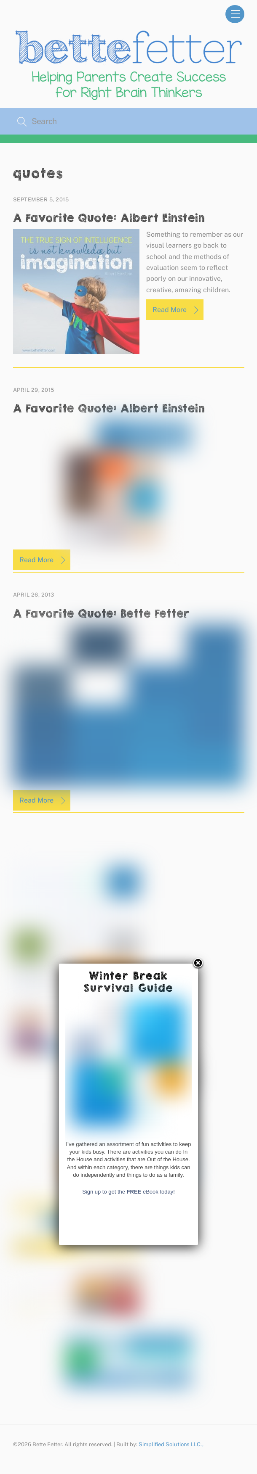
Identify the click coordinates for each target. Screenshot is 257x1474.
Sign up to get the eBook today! (128, 1367)
